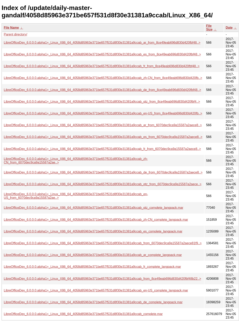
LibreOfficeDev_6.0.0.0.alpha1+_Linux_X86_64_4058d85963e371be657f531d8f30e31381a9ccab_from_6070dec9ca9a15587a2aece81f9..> (103, 243)
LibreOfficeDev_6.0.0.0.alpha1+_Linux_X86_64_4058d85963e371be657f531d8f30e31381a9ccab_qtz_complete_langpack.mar (93, 207)
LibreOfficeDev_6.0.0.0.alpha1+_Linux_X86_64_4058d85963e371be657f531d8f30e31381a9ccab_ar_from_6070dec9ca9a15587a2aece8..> (103, 125)
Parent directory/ (15, 34)
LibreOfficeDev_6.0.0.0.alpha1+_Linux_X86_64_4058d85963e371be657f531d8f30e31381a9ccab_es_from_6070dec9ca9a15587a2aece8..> (103, 137)
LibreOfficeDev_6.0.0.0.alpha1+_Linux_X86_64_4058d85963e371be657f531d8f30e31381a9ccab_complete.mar (83, 314)
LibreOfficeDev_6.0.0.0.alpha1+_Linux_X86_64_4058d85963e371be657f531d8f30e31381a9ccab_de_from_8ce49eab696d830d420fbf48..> (102, 90)
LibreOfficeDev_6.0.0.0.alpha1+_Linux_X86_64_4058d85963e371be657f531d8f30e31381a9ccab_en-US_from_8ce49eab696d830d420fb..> (103, 113)
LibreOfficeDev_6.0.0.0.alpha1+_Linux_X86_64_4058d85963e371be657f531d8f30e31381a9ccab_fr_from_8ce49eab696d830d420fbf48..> (101, 66)
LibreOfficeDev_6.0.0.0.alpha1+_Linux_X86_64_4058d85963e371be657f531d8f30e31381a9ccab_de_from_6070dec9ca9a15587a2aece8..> (103, 172)
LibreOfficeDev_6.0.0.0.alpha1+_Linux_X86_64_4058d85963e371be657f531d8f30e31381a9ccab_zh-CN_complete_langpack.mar (96, 219)
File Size (209, 27)
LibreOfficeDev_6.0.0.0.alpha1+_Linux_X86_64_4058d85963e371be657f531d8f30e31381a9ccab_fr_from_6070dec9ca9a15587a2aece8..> (102, 149)
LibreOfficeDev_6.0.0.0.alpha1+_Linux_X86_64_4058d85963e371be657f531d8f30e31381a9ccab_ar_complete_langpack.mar (93, 255)
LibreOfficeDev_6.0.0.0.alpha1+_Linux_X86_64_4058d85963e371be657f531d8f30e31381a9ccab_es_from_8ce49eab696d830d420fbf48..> (102, 54)
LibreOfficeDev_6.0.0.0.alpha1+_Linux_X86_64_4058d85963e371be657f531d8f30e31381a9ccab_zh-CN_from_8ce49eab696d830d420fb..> (103, 78)
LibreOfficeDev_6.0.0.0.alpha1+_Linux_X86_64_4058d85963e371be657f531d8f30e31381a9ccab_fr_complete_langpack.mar (92, 266)
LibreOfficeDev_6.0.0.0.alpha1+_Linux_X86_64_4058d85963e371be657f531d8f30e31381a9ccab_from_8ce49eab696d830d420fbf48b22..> (102, 278)
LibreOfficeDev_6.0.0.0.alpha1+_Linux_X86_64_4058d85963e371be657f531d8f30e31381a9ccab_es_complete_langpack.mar (93, 231)
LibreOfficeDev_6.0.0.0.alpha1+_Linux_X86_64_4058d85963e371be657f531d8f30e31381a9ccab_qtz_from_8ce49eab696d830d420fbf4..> (102, 101)
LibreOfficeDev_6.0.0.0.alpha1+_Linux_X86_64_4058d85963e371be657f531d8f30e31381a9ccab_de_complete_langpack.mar (93, 302)
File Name (11, 27)
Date (229, 27)
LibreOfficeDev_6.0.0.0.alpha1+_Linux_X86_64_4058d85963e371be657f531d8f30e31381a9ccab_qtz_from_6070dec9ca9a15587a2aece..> (102, 184)
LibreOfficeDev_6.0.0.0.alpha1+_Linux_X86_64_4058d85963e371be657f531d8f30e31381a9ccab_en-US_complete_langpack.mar (96, 290)
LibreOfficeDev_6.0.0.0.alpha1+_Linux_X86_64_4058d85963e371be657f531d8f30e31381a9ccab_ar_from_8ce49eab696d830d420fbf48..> (102, 42)
